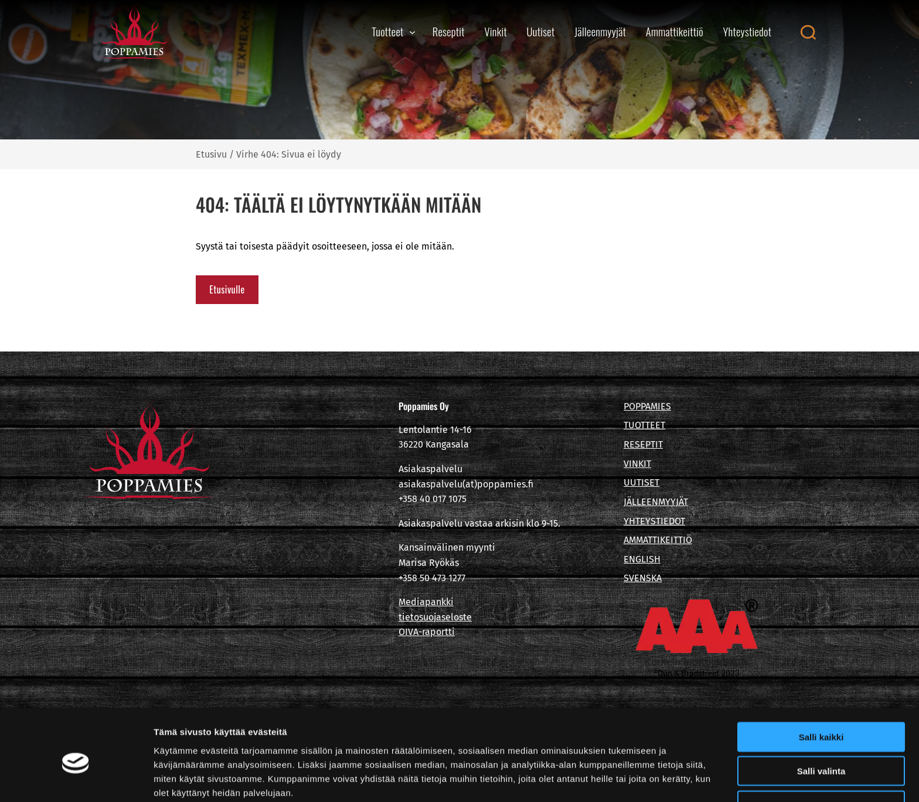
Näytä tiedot (626, 779)
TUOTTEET (644, 425)
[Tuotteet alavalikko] (412, 32)
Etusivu (211, 154)
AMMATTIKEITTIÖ (658, 539)
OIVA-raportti (427, 631)
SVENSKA (643, 577)
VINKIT (637, 463)
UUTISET (641, 482)
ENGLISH (642, 559)
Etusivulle (226, 289)
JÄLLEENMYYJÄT (656, 501)
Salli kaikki (821, 685)
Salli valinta (821, 720)
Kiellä (821, 754)
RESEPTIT (643, 444)
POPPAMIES (647, 406)
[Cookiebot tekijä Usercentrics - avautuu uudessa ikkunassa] (76, 779)
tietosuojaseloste (435, 617)
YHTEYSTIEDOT (654, 521)
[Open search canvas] (808, 32)
